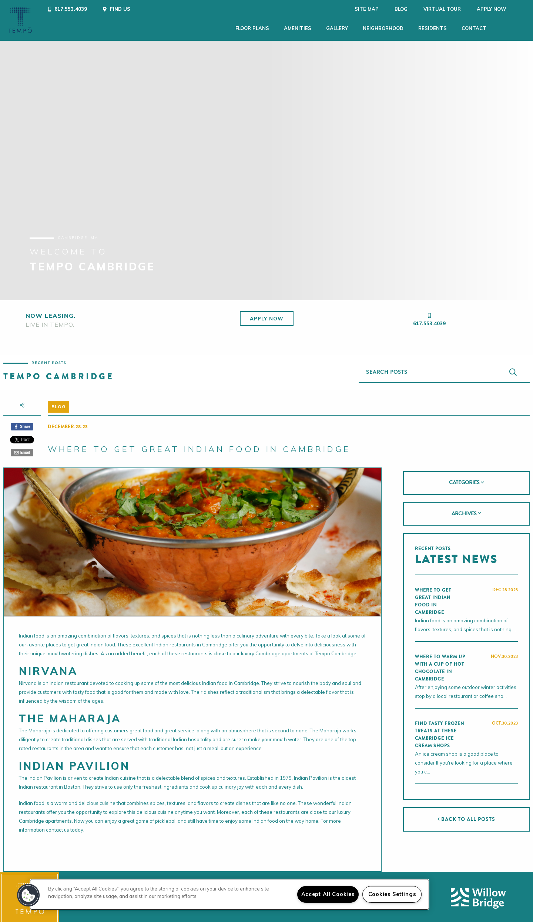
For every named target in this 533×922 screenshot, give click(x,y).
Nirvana (28, 680)
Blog (381, 9)
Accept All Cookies (328, 894)
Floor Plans (252, 28)
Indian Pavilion (45, 775)
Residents (432, 28)
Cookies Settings (392, 894)
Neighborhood (383, 28)
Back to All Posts (466, 816)
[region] (229, 894)
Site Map (347, 9)
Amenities (297, 28)
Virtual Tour (422, 9)
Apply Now (471, 9)
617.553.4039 (429, 320)
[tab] (466, 480)
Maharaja (39, 727)
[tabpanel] (266, 167)
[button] (28, 895)
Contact (474, 28)
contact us (57, 827)
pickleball (166, 818)
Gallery (337, 28)
